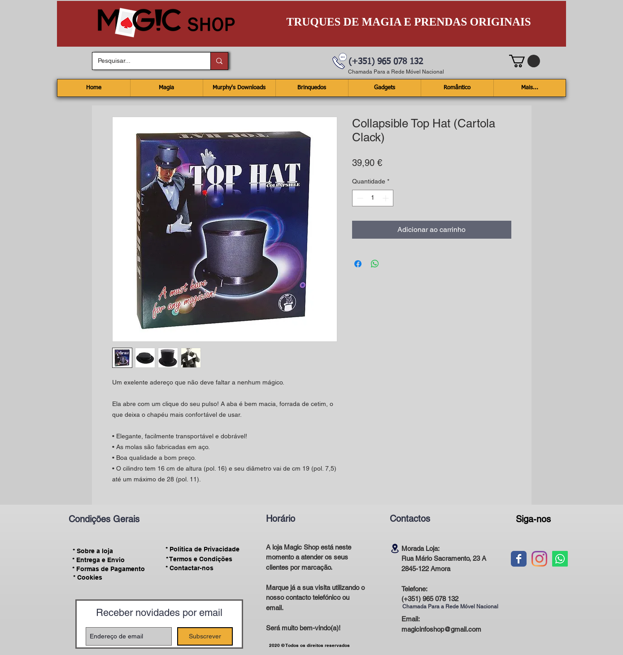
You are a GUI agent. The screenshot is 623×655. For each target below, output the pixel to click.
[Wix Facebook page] (519, 559)
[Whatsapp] (560, 559)
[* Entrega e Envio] (98, 560)
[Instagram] (539, 559)
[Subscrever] (205, 636)
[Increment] (386, 198)
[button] (524, 61)
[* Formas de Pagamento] (109, 568)
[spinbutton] (373, 198)
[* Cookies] (88, 577)
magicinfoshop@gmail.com (441, 629)
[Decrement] (359, 198)
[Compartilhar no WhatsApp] (375, 263)
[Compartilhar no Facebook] (358, 263)
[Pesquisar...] (145, 61)
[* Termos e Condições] (199, 559)
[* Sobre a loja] (93, 551)
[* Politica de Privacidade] (202, 549)
